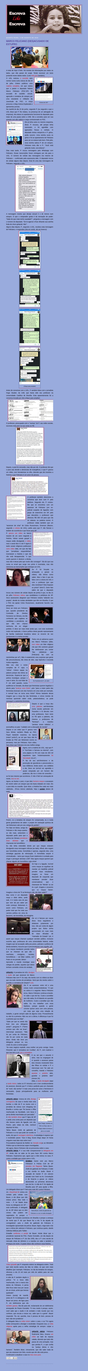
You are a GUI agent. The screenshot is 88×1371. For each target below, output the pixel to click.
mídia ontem (25, 1321)
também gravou (12, 1306)
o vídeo (28, 541)
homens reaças (38, 781)
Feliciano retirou (19, 595)
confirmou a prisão (20, 1233)
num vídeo (36, 644)
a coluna (16, 528)
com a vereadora (26, 1052)
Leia (31, 983)
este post (34, 76)
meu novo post (35, 1355)
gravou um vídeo (15, 533)
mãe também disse (15, 1117)
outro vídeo (10, 549)
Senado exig (37, 1143)
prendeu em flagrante (34, 1166)
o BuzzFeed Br (13, 1192)
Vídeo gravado (11, 1264)
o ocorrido (24, 78)
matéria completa (12, 86)
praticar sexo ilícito (23, 688)
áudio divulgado (43, 1081)
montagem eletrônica (25, 1135)
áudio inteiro (12, 1083)
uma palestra (37, 706)
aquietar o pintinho (40, 1073)
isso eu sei (15, 779)
